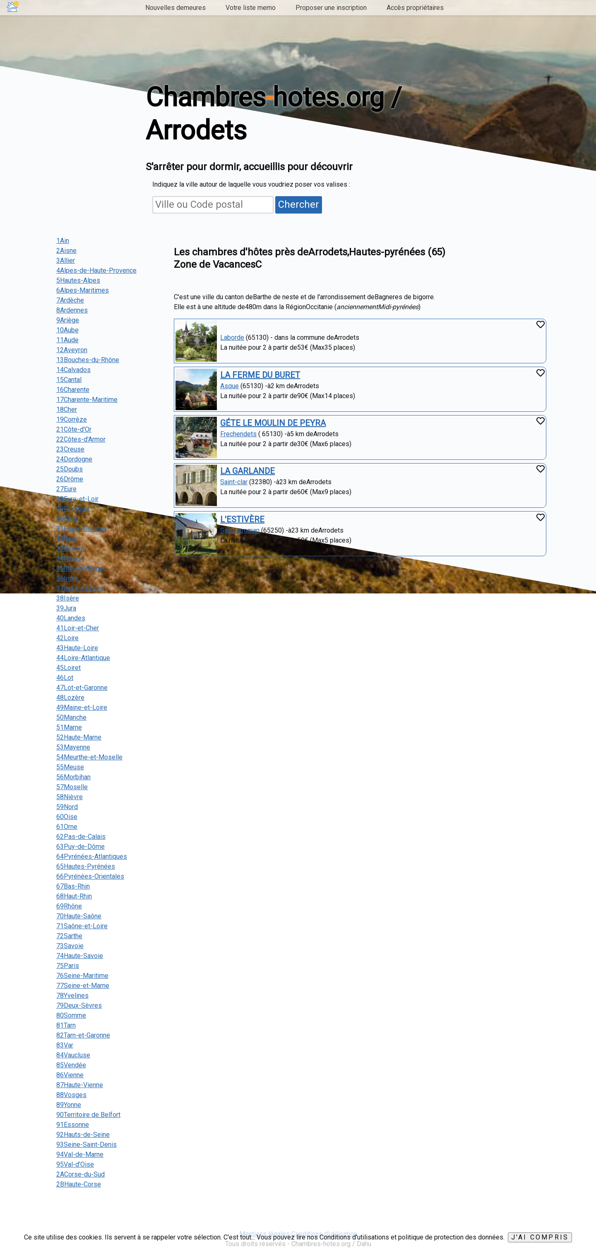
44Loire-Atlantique (83, 658)
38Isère (67, 598)
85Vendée (71, 1065)
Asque (229, 386)
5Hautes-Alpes (78, 280)
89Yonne (68, 1105)
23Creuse (70, 449)
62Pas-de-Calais (81, 837)
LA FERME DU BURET (260, 375)
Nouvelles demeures (175, 8)
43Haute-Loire (77, 648)
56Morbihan (73, 777)
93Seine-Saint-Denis (86, 1144)
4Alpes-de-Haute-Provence (96, 270)
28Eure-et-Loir (77, 499)
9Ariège (67, 320)
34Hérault (70, 558)
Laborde (232, 337)
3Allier (65, 260)
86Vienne (70, 1075)
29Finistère (72, 509)
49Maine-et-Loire (81, 707)
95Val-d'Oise (75, 1164)
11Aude (67, 340)
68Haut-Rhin (74, 896)
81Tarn (66, 1025)
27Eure (66, 489)
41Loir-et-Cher (77, 628)
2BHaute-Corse (78, 1184)
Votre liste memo (251, 8)
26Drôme (69, 479)
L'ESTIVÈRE (242, 519)
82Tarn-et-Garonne (83, 1035)
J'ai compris (540, 1237)
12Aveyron (71, 350)
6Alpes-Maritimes (82, 290)
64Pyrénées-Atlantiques (91, 856)
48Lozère (70, 697)
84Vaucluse (73, 1055)
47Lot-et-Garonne (82, 688)
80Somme (71, 1015)
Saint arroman (240, 530)
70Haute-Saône (78, 916)
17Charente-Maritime (87, 400)
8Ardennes (72, 310)
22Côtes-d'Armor (81, 439)
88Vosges (71, 1095)
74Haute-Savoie (79, 956)
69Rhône (69, 906)
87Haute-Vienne (79, 1085)
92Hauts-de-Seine (83, 1135)
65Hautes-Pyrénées (85, 866)
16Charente (72, 390)
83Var (64, 1045)
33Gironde (71, 548)
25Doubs (69, 469)
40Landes (70, 618)
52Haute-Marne (78, 737)
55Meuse (70, 767)
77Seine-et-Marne (82, 986)
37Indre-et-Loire (80, 588)
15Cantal (69, 380)
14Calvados (73, 370)
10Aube (67, 330)
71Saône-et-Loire (82, 926)
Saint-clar (234, 482)
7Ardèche (70, 300)
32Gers (66, 539)
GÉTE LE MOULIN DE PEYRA (273, 423)
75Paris (67, 966)
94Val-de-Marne (79, 1154)
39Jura (66, 608)
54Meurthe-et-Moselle (89, 757)
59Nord (67, 807)
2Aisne (66, 251)
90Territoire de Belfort (88, 1115)
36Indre (67, 578)
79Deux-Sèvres (79, 1005)
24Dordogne (74, 459)
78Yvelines (72, 995)
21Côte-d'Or (73, 429)
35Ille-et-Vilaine (79, 568)
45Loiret (68, 668)
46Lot (64, 678)
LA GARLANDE (247, 471)
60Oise (66, 817)
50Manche (71, 717)
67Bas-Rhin (73, 886)
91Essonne (72, 1125)
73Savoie (70, 946)
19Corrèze (71, 419)
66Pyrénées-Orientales (90, 876)
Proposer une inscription (331, 8)
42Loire (67, 638)
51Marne (69, 727)
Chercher (298, 204)
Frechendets (238, 434)
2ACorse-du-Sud (80, 1174)
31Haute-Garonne (81, 529)
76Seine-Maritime (82, 976)
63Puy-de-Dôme (80, 846)
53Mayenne (73, 747)
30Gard (66, 519)
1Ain (62, 241)
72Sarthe (69, 936)
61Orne (66, 827)
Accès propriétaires (415, 8)
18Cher (66, 409)
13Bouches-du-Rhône (87, 360)
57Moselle (72, 787)
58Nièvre (69, 797)
